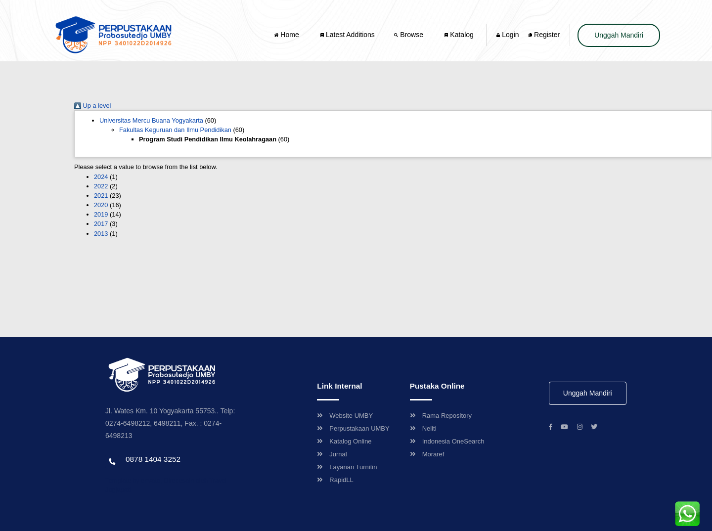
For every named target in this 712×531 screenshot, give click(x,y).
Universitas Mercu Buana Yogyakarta (151, 120)
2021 (101, 195)
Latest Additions (347, 35)
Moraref (427, 454)
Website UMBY (345, 415)
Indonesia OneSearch (447, 441)
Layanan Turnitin (347, 467)
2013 (101, 233)
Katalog (459, 35)
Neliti (423, 428)
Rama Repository (441, 415)
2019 (101, 214)
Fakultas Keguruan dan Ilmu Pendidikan (175, 129)
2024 (101, 176)
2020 (101, 205)
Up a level (92, 105)
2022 (101, 186)
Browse (409, 35)
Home (287, 35)
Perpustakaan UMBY (353, 428)
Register (544, 35)
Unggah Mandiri (618, 35)
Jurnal (332, 454)
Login (507, 35)
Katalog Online (344, 441)
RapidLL (335, 480)
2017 (101, 223)
